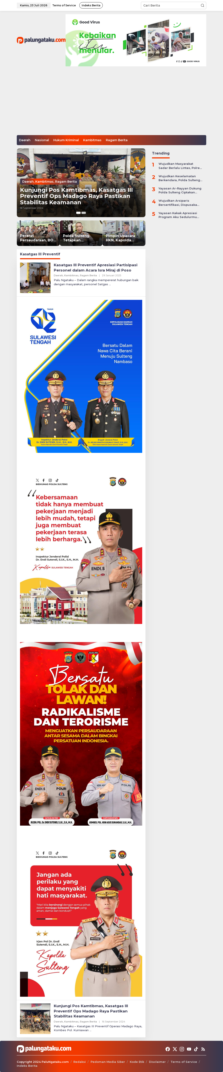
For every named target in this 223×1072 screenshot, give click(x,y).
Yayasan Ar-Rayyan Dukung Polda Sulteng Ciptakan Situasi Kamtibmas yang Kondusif (180, 190)
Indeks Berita (27, 1065)
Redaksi (79, 1061)
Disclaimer (157, 1061)
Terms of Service (184, 1061)
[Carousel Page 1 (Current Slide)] (78, 213)
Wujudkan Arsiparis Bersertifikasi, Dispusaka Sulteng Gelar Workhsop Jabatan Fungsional (178, 202)
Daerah (28, 179)
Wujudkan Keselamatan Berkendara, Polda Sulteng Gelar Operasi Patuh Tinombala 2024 (179, 178)
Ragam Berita (66, 179)
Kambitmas (44, 179)
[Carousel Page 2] (83, 213)
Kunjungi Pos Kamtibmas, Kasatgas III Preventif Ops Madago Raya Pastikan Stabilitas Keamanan (80, 194)
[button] (202, 5)
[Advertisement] (111, 102)
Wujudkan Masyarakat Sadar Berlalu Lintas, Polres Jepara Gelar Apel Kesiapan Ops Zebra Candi (180, 166)
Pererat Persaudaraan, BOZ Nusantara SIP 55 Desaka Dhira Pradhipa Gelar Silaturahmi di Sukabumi (38, 238)
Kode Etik (137, 1061)
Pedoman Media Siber (108, 1061)
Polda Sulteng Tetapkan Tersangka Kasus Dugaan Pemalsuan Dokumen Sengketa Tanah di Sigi (81, 238)
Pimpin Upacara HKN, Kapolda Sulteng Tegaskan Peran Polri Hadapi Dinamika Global (123, 238)
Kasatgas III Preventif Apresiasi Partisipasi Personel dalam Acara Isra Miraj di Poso (97, 267)
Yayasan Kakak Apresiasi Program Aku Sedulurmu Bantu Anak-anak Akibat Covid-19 (178, 215)
